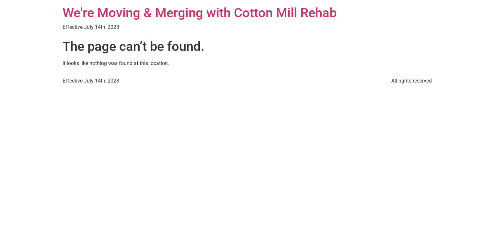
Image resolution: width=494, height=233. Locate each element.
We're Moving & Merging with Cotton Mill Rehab (200, 12)
